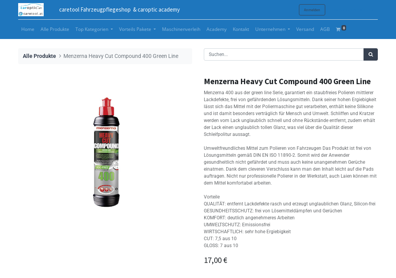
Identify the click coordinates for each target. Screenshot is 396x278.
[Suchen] (371, 54)
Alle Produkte (39, 56)
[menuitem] (28, 29)
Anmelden (312, 9)
